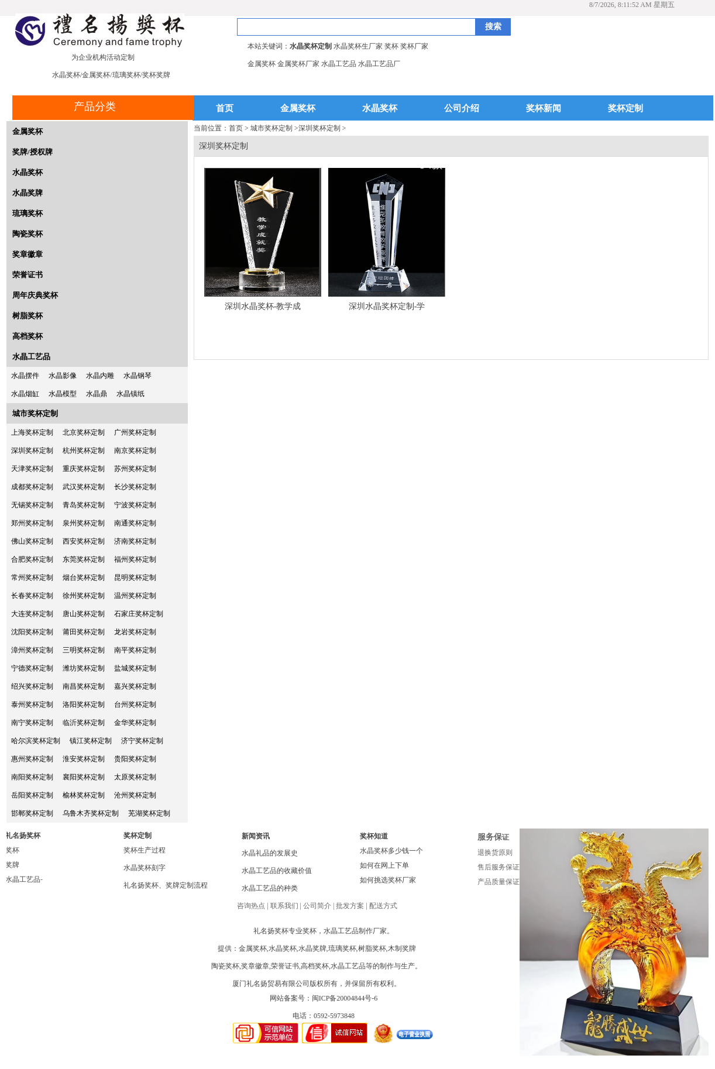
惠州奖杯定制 (32, 759)
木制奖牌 (402, 948)
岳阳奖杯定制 (32, 795)
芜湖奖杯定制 (149, 813)
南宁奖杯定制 (32, 723)
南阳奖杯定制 (32, 777)
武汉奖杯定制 (84, 487)
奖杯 (12, 850)
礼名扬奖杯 (22, 835)
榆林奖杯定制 (84, 795)
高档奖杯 (27, 336)
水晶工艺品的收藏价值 (277, 871)
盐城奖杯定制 (135, 668)
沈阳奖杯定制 (32, 632)
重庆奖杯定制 (84, 469)
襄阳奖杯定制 (84, 777)
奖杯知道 (374, 836)
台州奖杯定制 (135, 704)
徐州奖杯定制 (84, 596)
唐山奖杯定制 (84, 614)
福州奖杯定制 (135, 559)
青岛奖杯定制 (84, 505)
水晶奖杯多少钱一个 (391, 851)
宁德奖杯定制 (32, 668)
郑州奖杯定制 (32, 523)
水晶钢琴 (137, 376)
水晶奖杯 (379, 108)
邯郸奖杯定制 (32, 813)
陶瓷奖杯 (27, 233)
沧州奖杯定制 (135, 795)
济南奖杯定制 (135, 541)
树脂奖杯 (27, 315)
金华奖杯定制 (135, 723)
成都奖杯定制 (32, 487)
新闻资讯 (256, 836)
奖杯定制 (625, 108)
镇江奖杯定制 (91, 741)
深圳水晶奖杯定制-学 (387, 306)
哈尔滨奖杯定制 (35, 741)
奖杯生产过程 (144, 850)
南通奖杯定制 (135, 523)
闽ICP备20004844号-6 (345, 998)
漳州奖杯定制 (32, 650)
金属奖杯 (297, 108)
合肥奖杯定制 (32, 559)
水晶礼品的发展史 (270, 853)
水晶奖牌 (27, 192)
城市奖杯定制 (35, 413)
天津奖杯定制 (32, 469)
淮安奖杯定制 (84, 759)
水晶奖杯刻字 (144, 868)
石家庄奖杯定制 (138, 614)
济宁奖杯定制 (142, 741)
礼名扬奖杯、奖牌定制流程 (165, 885)
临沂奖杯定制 (84, 723)
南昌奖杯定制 (84, 686)
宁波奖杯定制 (135, 505)
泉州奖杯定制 (84, 523)
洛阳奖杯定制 (84, 704)
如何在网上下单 (384, 865)
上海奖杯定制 (32, 432)
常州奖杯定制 (32, 577)
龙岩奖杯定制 (135, 632)
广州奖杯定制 (135, 432)
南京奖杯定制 (135, 450)
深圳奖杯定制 (32, 450)
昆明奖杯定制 (135, 577)
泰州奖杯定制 (32, 704)
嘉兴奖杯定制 (135, 686)
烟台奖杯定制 (84, 577)
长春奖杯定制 (32, 596)
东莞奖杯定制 (84, 559)
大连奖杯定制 (32, 614)
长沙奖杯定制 (135, 487)
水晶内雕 (100, 376)
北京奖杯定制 (84, 432)
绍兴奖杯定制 (32, 686)
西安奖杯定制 (84, 541)
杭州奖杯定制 (84, 450)
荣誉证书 (27, 274)
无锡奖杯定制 (32, 505)
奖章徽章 (27, 254)
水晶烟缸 (25, 394)
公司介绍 (461, 108)
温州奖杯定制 (135, 596)
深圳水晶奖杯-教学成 (263, 306)
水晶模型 (63, 394)
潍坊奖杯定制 (84, 668)
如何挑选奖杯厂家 (388, 880)
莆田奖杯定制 (84, 632)
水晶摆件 (25, 376)
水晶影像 (63, 376)
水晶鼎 (96, 394)
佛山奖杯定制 (32, 541)
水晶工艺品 (31, 356)
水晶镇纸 (130, 394)
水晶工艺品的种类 (270, 888)
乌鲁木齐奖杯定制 (91, 813)
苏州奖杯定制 (135, 469)
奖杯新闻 (543, 108)
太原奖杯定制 (135, 777)
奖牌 (12, 865)
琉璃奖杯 (27, 213)
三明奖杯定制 (84, 650)
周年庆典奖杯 (35, 295)
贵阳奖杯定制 (135, 759)
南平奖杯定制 (135, 650)
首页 (224, 108)
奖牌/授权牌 (32, 151)
